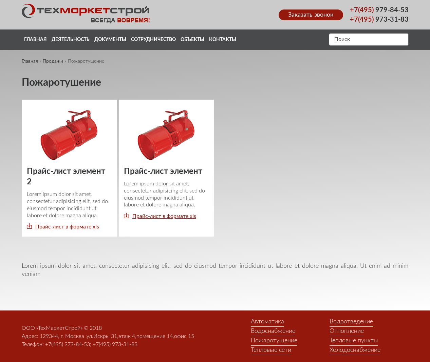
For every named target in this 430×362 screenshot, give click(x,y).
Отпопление (347, 331)
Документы (110, 39)
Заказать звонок (310, 15)
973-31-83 (379, 19)
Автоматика (267, 322)
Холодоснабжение (355, 350)
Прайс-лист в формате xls (67, 226)
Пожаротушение (274, 341)
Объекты (192, 39)
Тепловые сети (271, 350)
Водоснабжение (273, 331)
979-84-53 (379, 10)
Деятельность (71, 39)
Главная (35, 39)
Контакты (222, 39)
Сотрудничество (153, 39)
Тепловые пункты (354, 341)
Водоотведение (351, 322)
